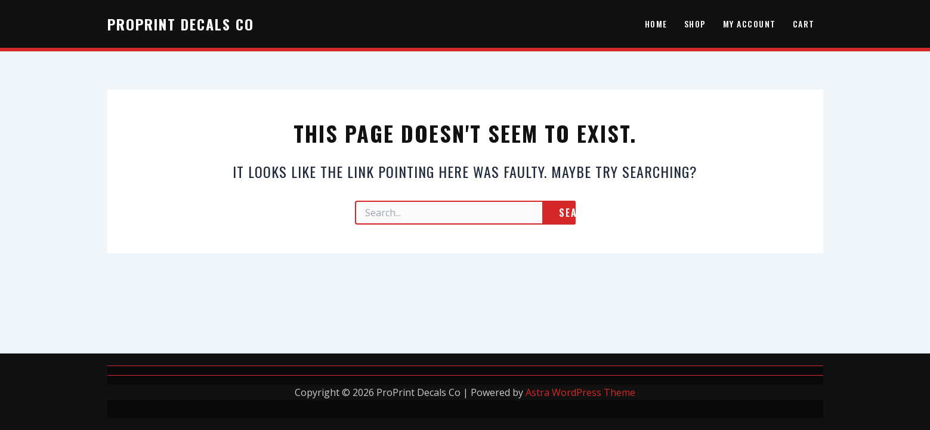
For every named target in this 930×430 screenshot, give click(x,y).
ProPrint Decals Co (180, 24)
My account (749, 23)
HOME (656, 23)
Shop (695, 23)
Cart (804, 23)
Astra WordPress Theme (580, 392)
